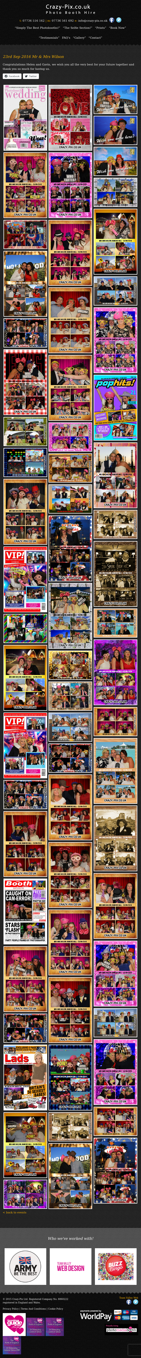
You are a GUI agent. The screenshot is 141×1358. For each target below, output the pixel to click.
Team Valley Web (128, 1297)
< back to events (14, 1212)
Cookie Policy (55, 1308)
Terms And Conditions (33, 1308)
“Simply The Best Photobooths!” (37, 27)
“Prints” (100, 27)
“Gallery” (79, 37)
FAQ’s (66, 37)
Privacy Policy (11, 1308)
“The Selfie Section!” (77, 27)
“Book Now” (117, 27)
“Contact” (95, 37)
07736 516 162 (34, 20)
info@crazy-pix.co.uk (92, 20)
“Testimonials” (49, 37)
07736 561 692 (63, 20)
